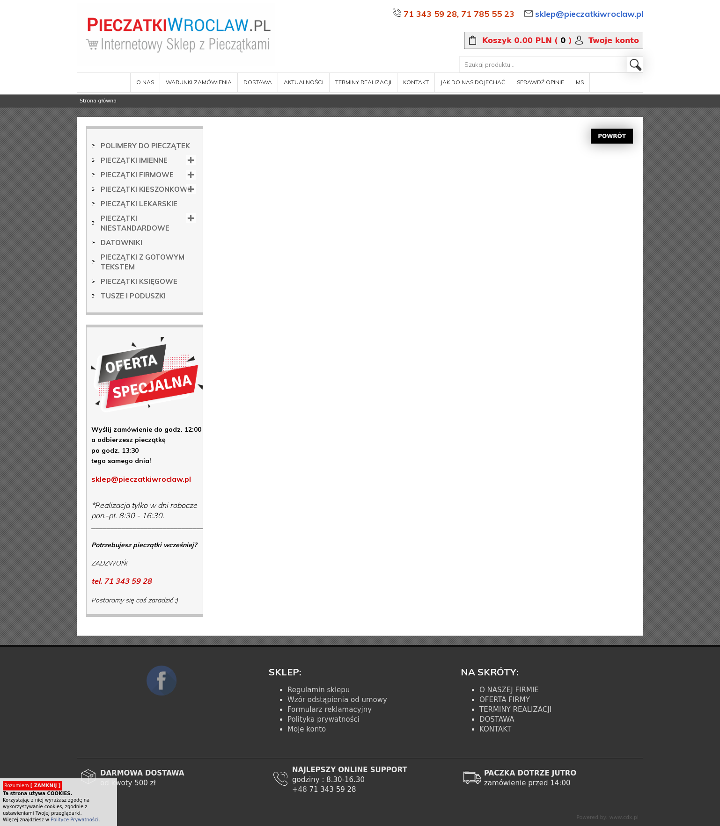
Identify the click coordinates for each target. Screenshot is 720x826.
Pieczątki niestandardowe (135, 223)
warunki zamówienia (199, 82)
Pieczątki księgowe (139, 281)
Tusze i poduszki (133, 295)
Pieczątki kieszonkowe (146, 189)
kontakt (416, 82)
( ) (527, 41)
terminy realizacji (363, 82)
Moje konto (306, 729)
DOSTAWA (496, 719)
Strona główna (98, 101)
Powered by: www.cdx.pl (607, 817)
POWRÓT (612, 136)
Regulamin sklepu (318, 690)
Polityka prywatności (323, 719)
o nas (145, 82)
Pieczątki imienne (134, 160)
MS (580, 82)
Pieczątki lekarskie (139, 203)
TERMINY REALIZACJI (515, 709)
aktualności (303, 82)
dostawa (257, 82)
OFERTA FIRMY (504, 700)
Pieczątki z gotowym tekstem (142, 262)
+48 (300, 789)
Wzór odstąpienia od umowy (337, 700)
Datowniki (121, 242)
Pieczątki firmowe (137, 174)
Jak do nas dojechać (473, 82)
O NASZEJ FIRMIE (509, 690)
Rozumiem (32, 785)
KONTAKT (495, 729)
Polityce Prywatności (74, 819)
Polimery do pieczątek (145, 145)
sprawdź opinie (540, 82)
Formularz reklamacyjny (329, 709)
